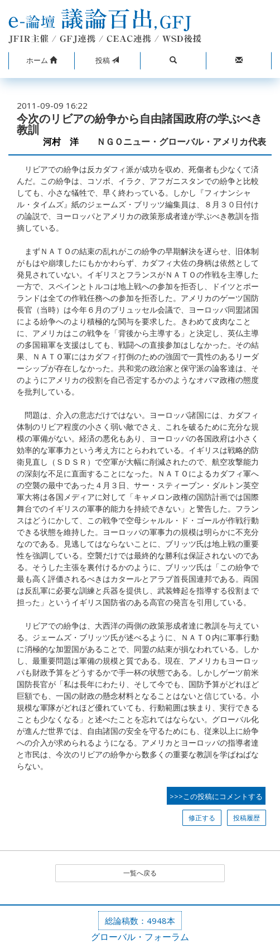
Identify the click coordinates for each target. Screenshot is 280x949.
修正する (202, 818)
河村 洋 (65, 142)
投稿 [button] (107, 60)
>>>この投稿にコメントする (216, 796)
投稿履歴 (246, 818)
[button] (41, 61)
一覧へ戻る (140, 873)
